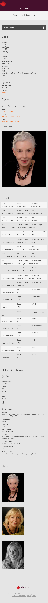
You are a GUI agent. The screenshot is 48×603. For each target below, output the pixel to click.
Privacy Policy (31, 596)
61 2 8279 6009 (7, 112)
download (5, 92)
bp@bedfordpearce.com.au (11, 116)
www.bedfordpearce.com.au (12, 121)
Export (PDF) (9, 28)
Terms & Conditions (19, 596)
